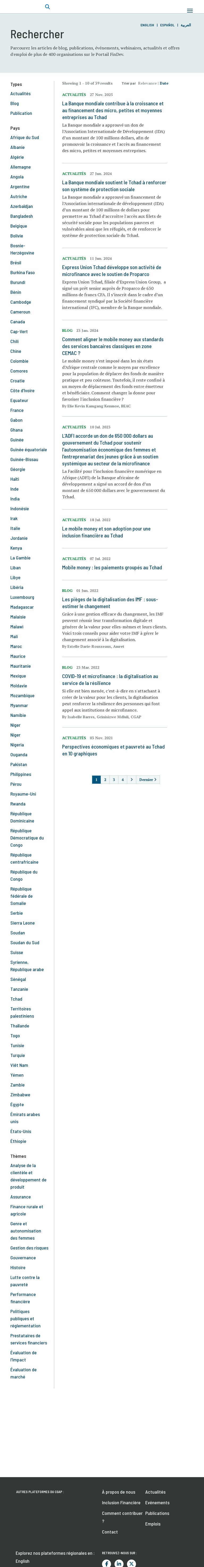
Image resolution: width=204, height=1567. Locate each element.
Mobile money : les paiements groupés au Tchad (112, 567)
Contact (110, 1532)
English (147, 25)
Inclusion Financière (121, 1502)
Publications (157, 1513)
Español (167, 25)
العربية (186, 25)
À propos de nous (118, 1492)
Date (164, 83)
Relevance (147, 83)
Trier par (129, 83)
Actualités (155, 1492)
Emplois (152, 1524)
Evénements (157, 1502)
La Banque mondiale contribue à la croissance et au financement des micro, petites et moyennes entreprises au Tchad (113, 110)
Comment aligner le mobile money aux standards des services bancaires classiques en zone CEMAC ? (113, 346)
